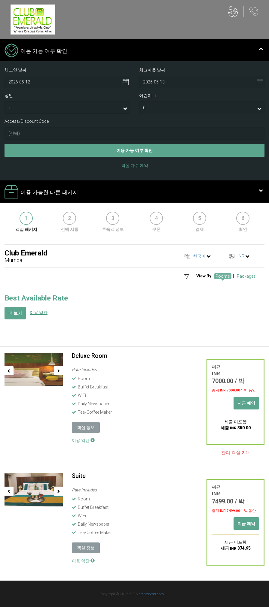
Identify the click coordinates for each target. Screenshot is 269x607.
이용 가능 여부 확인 (134, 150)
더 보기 (15, 313)
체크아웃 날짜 (152, 70)
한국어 (199, 256)
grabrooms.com (151, 594)
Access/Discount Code (27, 121)
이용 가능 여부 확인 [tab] (134, 51)
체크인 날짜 (15, 70)
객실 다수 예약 (134, 165)
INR (241, 256)
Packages (246, 276)
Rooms (223, 276)
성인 (9, 95)
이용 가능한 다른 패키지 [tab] (134, 192)
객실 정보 (86, 427)
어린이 (148, 95)
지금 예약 (246, 403)
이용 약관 (38, 312)
